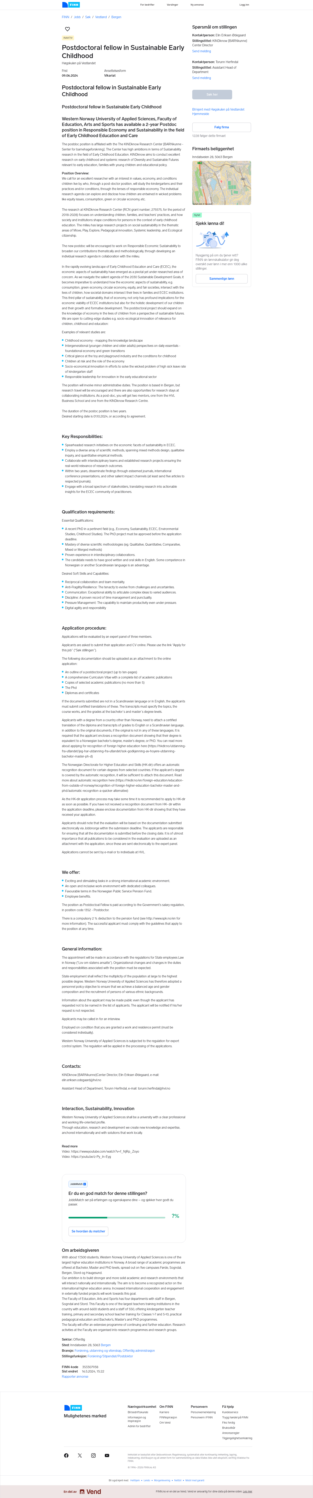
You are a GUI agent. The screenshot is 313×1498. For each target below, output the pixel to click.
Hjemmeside (200, 114)
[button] (67, 29)
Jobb (77, 17)
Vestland (101, 17)
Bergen (116, 17)
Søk (88, 17)
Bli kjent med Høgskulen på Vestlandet (218, 109)
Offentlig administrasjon (139, 1351)
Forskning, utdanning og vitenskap (98, 1351)
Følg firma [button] (221, 127)
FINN (65, 17)
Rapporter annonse (75, 1376)
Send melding (201, 51)
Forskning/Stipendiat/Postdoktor (110, 1356)
